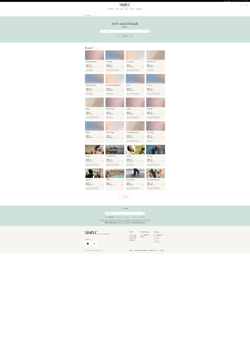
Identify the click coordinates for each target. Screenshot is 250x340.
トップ (83, 15)
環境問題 (106, 222)
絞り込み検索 (127, 35)
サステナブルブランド (104, 220)
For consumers (227, 1)
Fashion (117, 11)
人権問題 (110, 222)
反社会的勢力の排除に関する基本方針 (141, 250)
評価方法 (143, 236)
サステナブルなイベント (137, 220)
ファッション (119, 217)
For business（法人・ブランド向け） (240, 1)
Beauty (122, 11)
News (126, 11)
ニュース (134, 217)
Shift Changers (139, 11)
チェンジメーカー (129, 222)
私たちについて (132, 238)
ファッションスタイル (146, 220)
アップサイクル (123, 220)
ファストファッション (121, 222)
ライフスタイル (141, 217)
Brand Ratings (88, 15)
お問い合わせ (132, 240)
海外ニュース (129, 220)
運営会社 (162, 250)
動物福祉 (114, 222)
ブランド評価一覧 (145, 235)
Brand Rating (110, 11)
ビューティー (127, 217)
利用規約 (131, 250)
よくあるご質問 (132, 236)
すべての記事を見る (109, 217)
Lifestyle (132, 11)
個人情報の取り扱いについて (154, 250)
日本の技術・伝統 (136, 222)
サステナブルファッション (113, 220)
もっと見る (125, 196)
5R (119, 220)
